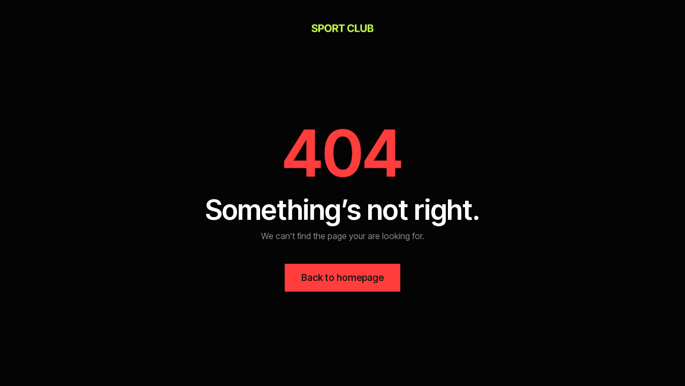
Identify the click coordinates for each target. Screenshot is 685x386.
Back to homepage (342, 277)
